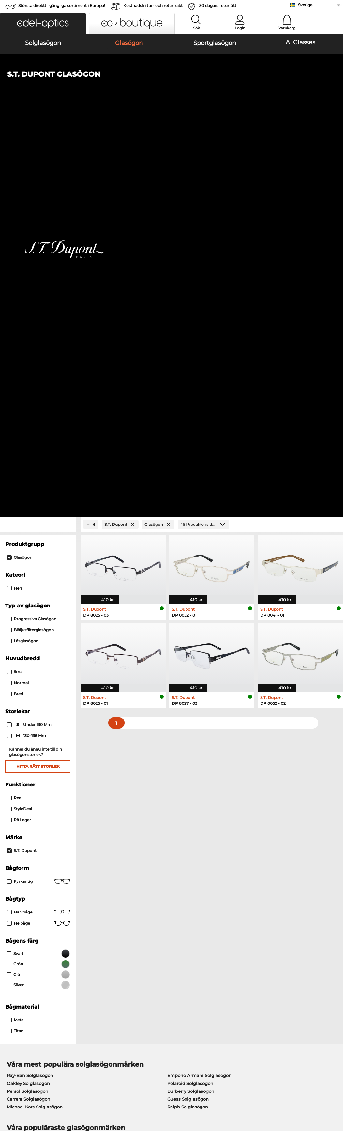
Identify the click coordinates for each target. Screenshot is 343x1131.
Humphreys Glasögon (30, 778)
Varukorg (287, 28)
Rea (14, 414)
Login (240, 28)
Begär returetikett (135, 960)
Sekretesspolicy (72, 1091)
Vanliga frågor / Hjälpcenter (257, 944)
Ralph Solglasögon (187, 723)
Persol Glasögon (190, 763)
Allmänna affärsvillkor (28, 1091)
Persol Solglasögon (27, 707)
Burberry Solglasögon (190, 707)
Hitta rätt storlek (38, 382)
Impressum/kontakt (26, 1099)
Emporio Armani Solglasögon (199, 691)
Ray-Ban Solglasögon (30, 691)
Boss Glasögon (189, 770)
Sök (196, 28)
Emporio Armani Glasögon (36, 786)
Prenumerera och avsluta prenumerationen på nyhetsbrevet (277, 956)
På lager (19, 436)
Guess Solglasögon (188, 715)
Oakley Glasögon (25, 763)
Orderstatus (240, 975)
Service (124, 934)
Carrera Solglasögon (28, 715)
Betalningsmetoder (137, 944)
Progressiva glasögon (31, 235)
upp (333, 1091)
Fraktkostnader (132, 952)
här (178, 862)
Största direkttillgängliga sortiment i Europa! (61, 5)
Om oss (13, 934)
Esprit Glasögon (190, 786)
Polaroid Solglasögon (190, 699)
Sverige (305, 4)
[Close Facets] (38, 141)
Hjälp (233, 934)
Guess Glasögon (190, 755)
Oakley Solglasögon (28, 699)
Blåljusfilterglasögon (30, 246)
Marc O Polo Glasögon (31, 770)
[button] (43, 23)
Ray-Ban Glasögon (27, 755)
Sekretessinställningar (28, 952)
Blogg (233, 968)
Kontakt (12, 960)
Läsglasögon (22, 257)
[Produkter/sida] (203, 140)
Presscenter (17, 944)
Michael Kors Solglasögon (35, 723)
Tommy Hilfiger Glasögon (200, 778)
